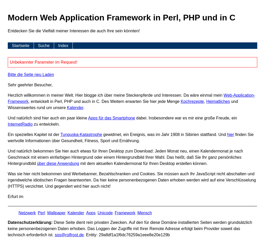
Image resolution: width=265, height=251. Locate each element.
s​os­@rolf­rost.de (69, 235)
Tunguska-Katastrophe (81, 134)
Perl (41, 213)
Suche (44, 45)
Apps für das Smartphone (111, 118)
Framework (125, 213)
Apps (90, 213)
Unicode (105, 213)
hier (230, 134)
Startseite (21, 45)
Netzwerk (27, 213)
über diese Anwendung (58, 163)
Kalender (75, 107)
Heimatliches (218, 101)
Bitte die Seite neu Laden (31, 74)
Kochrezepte (192, 101)
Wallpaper (56, 213)
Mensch (144, 213)
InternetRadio (20, 124)
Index (63, 45)
